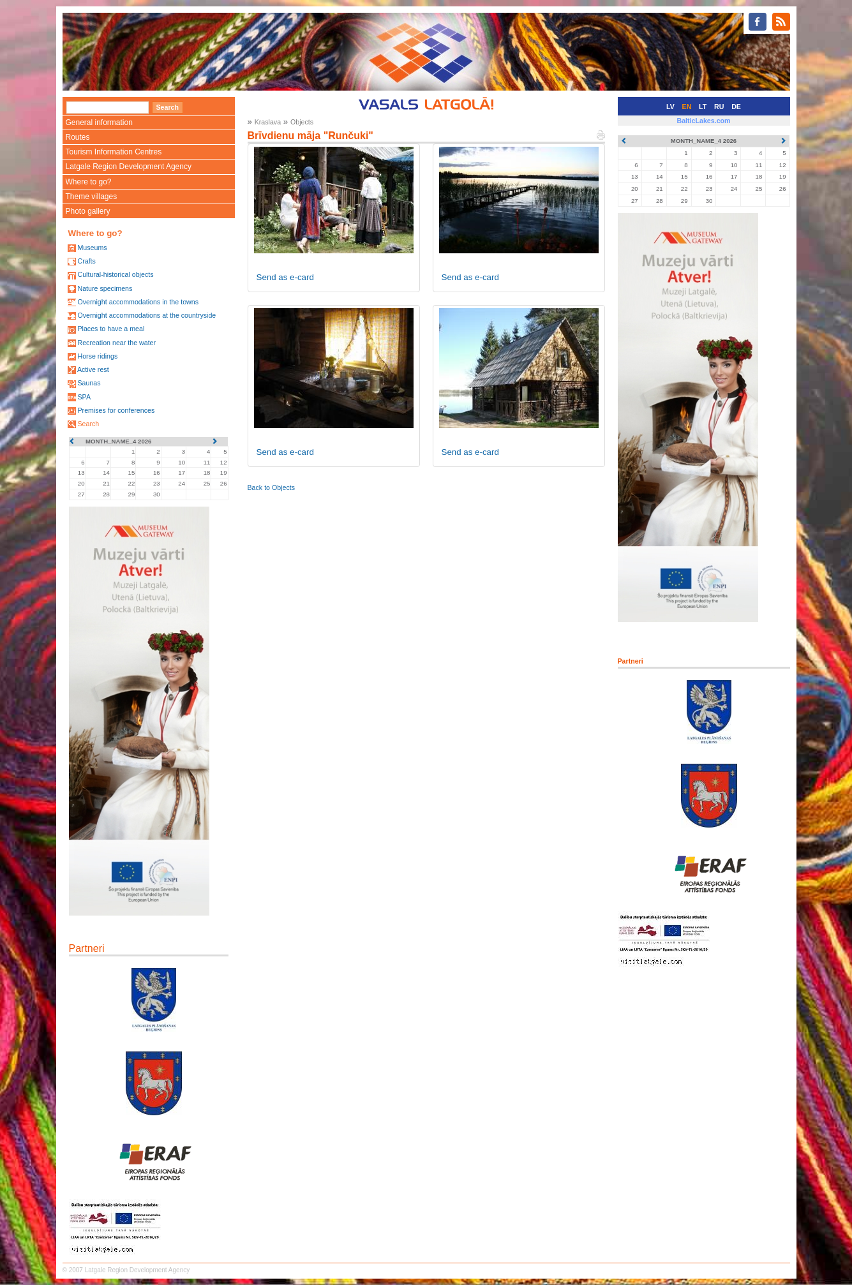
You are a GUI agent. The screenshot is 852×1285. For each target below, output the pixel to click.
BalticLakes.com (703, 120)
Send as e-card (285, 277)
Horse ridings (97, 356)
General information (99, 122)
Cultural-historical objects (115, 274)
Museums (92, 247)
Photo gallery (88, 211)
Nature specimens (104, 288)
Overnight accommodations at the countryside (146, 315)
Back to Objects (271, 487)
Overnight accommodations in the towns (137, 302)
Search (88, 423)
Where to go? (89, 181)
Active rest (93, 369)
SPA (84, 397)
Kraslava (268, 122)
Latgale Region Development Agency (128, 166)
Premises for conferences (115, 410)
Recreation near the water (116, 342)
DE (736, 106)
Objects (301, 122)
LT (702, 106)
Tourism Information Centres (114, 151)
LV (670, 106)
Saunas (88, 383)
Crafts (86, 261)
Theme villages (91, 196)
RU (719, 106)
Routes (78, 137)
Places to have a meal (110, 328)
